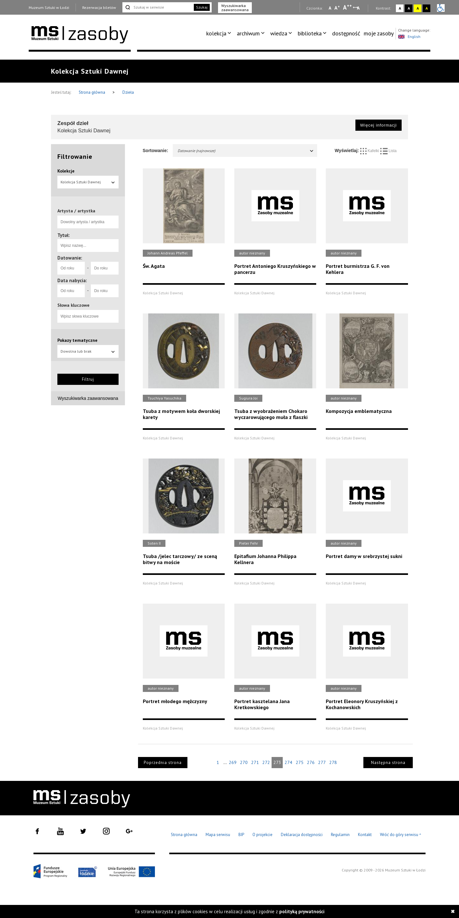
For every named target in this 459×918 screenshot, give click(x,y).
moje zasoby (379, 33)
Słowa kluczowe (73, 305)
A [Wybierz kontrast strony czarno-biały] (409, 8)
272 (266, 762)
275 (299, 762)
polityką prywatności (301, 911)
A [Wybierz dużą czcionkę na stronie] (347, 7)
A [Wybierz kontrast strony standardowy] (400, 8)
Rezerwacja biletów (99, 7)
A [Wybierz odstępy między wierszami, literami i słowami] (359, 8)
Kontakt (365, 834)
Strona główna (92, 92)
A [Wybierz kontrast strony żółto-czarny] (418, 8)
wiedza (278, 33)
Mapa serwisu (218, 834)
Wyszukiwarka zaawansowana (235, 7)
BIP (241, 834)
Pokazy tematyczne (77, 340)
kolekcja (216, 33)
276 (311, 762)
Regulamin (340, 834)
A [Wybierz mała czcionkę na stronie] (330, 8)
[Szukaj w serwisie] (157, 7)
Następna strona (388, 762)
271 (255, 762)
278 (333, 762)
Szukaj (202, 7)
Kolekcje (66, 171)
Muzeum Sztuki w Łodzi (49, 7)
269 (233, 762)
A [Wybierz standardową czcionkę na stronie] (337, 7)
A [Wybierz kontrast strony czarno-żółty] (427, 8)
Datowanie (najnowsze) (246, 150)
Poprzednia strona (163, 762)
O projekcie (262, 834)
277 (322, 762)
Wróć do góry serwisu (400, 835)
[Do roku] (104, 268)
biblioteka (310, 33)
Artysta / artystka (76, 211)
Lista (388, 151)
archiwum (248, 33)
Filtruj (88, 379)
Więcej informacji (378, 125)
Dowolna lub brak (88, 351)
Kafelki (370, 151)
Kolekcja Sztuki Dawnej (88, 182)
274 (288, 762)
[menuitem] (219, 33)
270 (244, 762)
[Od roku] (71, 268)
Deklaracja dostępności (302, 834)
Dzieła (128, 92)
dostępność (346, 33)
